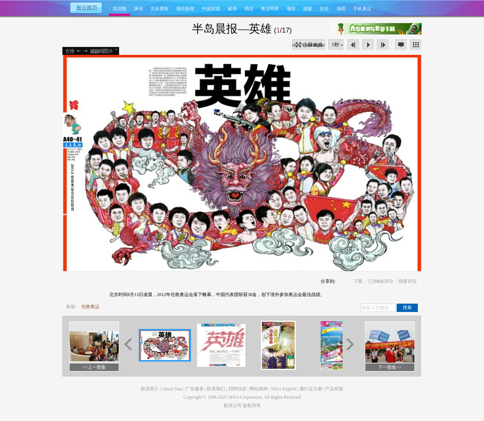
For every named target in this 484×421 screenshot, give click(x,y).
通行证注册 (310, 388)
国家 (307, 8)
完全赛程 (159, 8)
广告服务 (195, 388)
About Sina (172, 388)
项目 (291, 8)
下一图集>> (390, 367)
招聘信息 (237, 388)
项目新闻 (185, 8)
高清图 (119, 8)
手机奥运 (362, 8)
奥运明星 (270, 8)
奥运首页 (85, 7)
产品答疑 (334, 388)
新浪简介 (150, 388)
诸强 (232, 8)
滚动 (138, 8)
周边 (248, 8)
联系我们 (216, 388)
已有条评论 (380, 281)
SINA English (283, 388)
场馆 (341, 8)
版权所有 (252, 405)
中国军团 (211, 8)
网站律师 (259, 388)
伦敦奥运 (90, 306)
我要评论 (408, 281)
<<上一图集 (94, 367)
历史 (324, 8)
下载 (358, 281)
